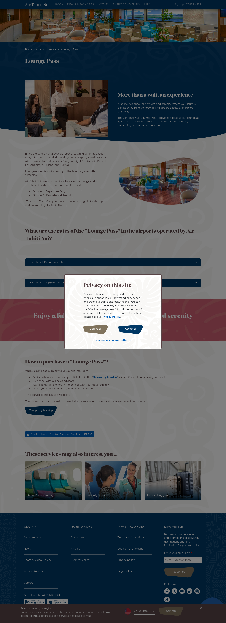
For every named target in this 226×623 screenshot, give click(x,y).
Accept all (131, 329)
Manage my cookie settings (113, 341)
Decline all (94, 329)
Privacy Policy (111, 316)
